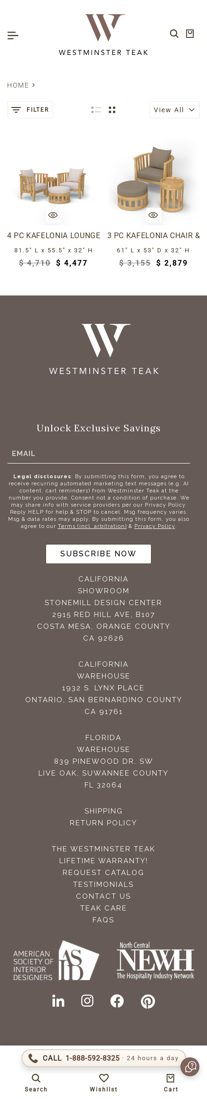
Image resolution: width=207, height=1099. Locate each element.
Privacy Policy (154, 526)
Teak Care (103, 908)
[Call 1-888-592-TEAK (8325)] (103, 1058)
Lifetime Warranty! (103, 861)
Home (18, 85)
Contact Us (103, 896)
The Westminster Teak (103, 849)
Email (24, 453)
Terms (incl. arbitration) (92, 526)
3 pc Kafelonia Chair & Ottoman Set (153, 235)
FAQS (103, 920)
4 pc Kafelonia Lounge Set (53, 235)
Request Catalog (103, 872)
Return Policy (103, 823)
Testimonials (103, 884)
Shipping (104, 811)
